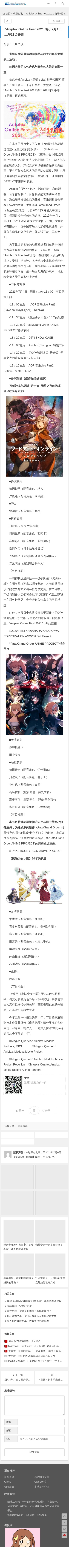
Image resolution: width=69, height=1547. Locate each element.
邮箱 (8, 1430)
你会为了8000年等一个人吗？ (24, 1341)
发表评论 (56, 21)
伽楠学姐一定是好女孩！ (49, 1244)
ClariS (7, 1481)
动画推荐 (51, 1134)
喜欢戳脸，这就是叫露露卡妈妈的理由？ (29, 1311)
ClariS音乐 (40, 1481)
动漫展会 (9, 1486)
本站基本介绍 (41, 1486)
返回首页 (9, 1476)
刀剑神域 (17, 1134)
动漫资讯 (18, 13)
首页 (6, 13)
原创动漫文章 (41, 1476)
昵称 (8, 1422)
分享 (46, 1110)
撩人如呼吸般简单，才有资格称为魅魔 (28, 1320)
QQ (8, 1438)
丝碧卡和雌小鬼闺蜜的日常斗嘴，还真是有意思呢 (34, 1301)
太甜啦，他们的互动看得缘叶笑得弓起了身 (31, 1356)
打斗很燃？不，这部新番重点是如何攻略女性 (31, 1316)
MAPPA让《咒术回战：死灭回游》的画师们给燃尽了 (37, 1346)
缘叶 (31, 1156)
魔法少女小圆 (17, 1141)
